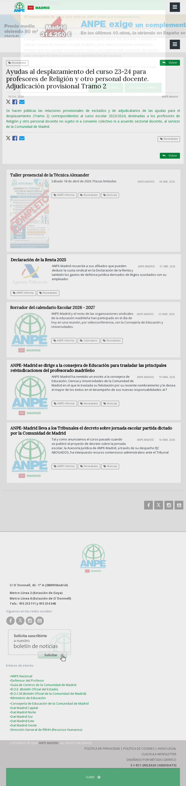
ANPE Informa (66, 195)
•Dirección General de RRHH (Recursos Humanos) (46, 729)
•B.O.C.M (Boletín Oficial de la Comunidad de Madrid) (48, 693)
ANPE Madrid (49, 743)
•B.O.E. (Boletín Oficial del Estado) (34, 689)
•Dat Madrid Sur (21, 716)
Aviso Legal (167, 748)
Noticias (113, 195)
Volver (170, 63)
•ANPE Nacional (21, 676)
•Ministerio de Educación (28, 698)
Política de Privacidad (102, 748)
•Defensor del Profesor (27, 680)
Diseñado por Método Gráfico (151, 759)
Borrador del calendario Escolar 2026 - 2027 (55, 307)
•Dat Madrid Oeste (23, 725)
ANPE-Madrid (170, 96)
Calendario (91, 340)
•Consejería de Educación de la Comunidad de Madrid (49, 703)
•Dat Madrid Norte (23, 712)
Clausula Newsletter (159, 754)
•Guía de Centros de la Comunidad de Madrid (43, 685)
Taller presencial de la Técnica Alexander (52, 175)
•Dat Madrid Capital (24, 708)
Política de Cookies (139, 748)
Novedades (17, 62)
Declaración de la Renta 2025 (40, 259)
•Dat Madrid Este (22, 721)
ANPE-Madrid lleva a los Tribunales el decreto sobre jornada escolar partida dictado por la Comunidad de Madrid (93, 430)
